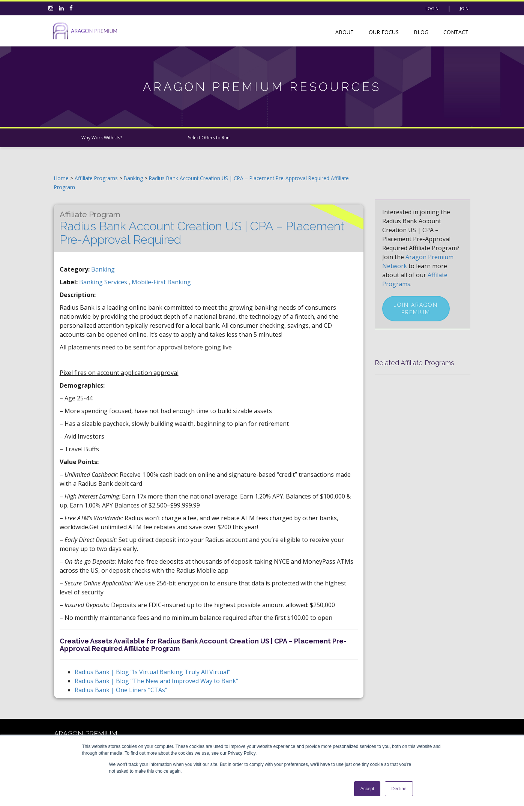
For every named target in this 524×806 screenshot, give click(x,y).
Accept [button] (367, 788)
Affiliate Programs (96, 178)
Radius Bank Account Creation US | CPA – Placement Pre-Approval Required (202, 228)
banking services (104, 282)
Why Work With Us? (101, 137)
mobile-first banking (161, 282)
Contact (455, 32)
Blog (421, 32)
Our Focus (384, 32)
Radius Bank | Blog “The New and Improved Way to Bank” (156, 681)
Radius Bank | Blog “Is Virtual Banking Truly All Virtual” (152, 672)
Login (431, 8)
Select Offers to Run (209, 137)
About (344, 32)
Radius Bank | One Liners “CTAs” (121, 690)
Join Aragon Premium (416, 308)
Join (464, 8)
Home (61, 178)
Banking (134, 178)
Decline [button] (398, 788)
